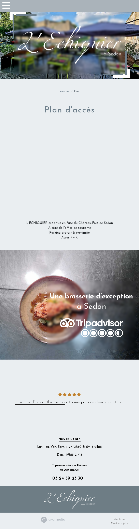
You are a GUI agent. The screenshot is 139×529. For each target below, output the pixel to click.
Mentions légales (119, 523)
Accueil (65, 91)
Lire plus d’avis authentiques (40, 402)
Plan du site (119, 519)
